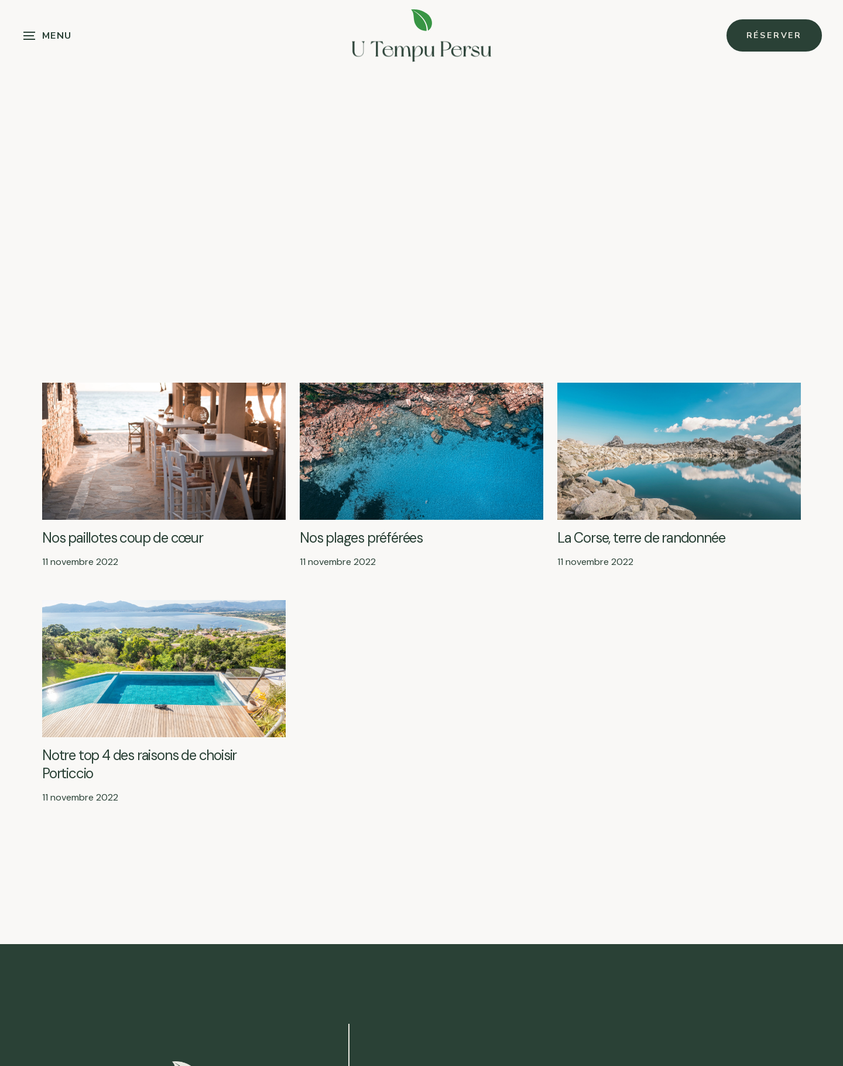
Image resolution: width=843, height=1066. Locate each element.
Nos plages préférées (361, 538)
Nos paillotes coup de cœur (122, 538)
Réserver (774, 35)
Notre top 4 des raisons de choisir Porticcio (139, 764)
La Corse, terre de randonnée (641, 538)
